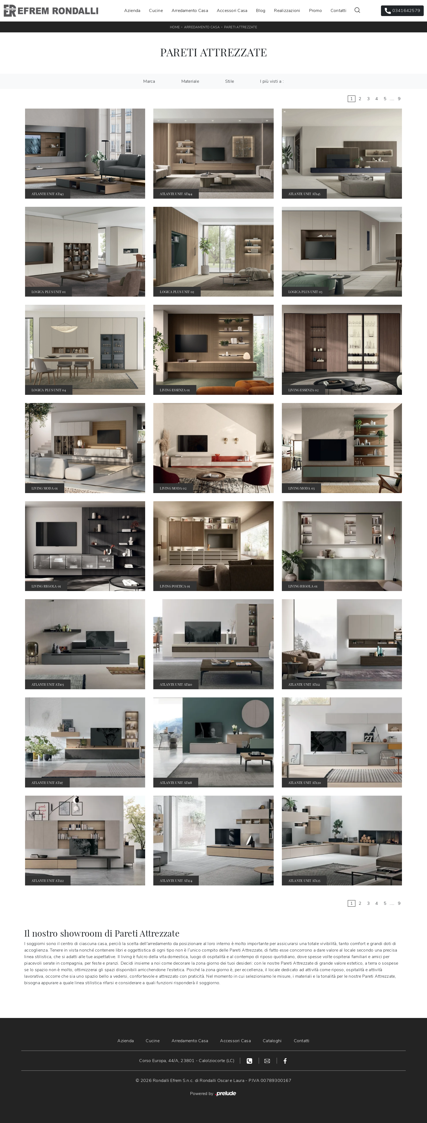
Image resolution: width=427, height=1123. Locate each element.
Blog (260, 11)
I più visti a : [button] (272, 81)
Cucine (156, 11)
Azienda (132, 11)
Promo (315, 11)
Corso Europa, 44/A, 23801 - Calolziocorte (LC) (186, 1061)
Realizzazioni (287, 11)
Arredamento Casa (190, 11)
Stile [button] (229, 81)
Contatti (338, 11)
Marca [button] (149, 81)
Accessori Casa (232, 11)
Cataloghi (272, 1041)
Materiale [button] (190, 81)
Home (175, 27)
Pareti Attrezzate (240, 27)
